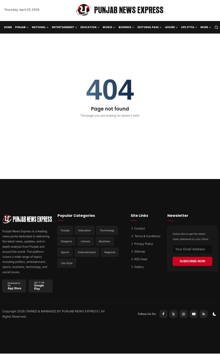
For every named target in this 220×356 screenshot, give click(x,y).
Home (8, 27)
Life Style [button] (189, 27)
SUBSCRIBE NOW (192, 261)
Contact (138, 228)
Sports (65, 252)
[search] (216, 27)
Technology (107, 230)
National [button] (40, 27)
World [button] (109, 27)
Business (104, 241)
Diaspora (66, 241)
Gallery (137, 267)
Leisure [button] (171, 27)
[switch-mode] (215, 314)
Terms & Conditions (145, 236)
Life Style (67, 263)
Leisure (85, 241)
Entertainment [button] (64, 27)
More (205, 27)
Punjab (65, 230)
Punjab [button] (22, 27)
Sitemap (138, 251)
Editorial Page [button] (150, 27)
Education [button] (89, 27)
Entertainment (87, 252)
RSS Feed (139, 259)
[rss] (203, 314)
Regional (109, 252)
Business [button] (126, 27)
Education (84, 230)
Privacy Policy (142, 243)
